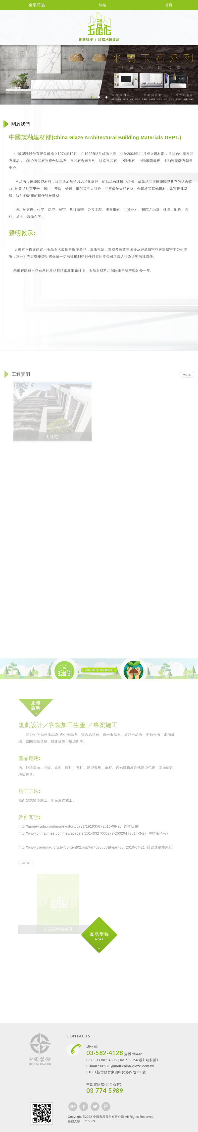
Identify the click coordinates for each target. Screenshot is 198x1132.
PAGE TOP (99, 1127)
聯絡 (99, 5)
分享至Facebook (83, 1106)
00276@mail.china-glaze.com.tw (127, 1066)
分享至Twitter (95, 1106)
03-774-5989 (104, 1090)
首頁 (165, 5)
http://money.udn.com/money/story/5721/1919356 (59, 826)
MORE (187, 374)
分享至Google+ (72, 1106)
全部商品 (33, 4)
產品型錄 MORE (116, 944)
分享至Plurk (105, 1106)
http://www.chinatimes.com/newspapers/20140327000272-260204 (72, 833)
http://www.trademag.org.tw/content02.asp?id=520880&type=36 (70, 847)
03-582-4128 (104, 1052)
